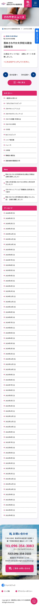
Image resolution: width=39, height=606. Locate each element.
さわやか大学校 (27, 29)
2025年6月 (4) (10, 265)
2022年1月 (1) (10, 474)
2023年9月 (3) (10, 374)
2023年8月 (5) (10, 380)
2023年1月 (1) (10, 411)
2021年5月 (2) (10, 510)
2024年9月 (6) (10, 312)
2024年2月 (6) (10, 348)
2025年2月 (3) (10, 286)
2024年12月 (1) (11, 296)
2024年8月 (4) (10, 317)
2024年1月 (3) (10, 354)
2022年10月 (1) (11, 427)
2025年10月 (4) (11, 244)
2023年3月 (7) (10, 401)
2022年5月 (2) (10, 453)
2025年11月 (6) (11, 239)
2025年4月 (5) (10, 276)
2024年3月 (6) (10, 343)
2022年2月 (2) (10, 468)
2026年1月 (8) (10, 229)
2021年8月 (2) (10, 500)
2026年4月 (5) (10, 213)
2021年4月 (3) (10, 515)
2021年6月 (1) (10, 505)
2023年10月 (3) (11, 369)
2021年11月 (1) (11, 484)
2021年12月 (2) (11, 479)
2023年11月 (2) (11, 364)
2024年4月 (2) (10, 338)
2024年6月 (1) (10, 328)
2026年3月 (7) (10, 218)
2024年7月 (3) (10, 322)
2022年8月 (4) (10, 437)
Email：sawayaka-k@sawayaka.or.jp (19, 560)
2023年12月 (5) (11, 359)
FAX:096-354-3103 (19, 553)
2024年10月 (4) (11, 307)
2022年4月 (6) (10, 458)
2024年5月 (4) (10, 333)
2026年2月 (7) (10, 223)
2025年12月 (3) (11, 234)
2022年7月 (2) (10, 442)
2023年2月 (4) (10, 406)
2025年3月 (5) (10, 281)
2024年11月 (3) (11, 302)
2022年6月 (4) (10, 447)
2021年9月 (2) (10, 494)
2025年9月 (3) (10, 249)
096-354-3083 (19, 546)
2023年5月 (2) (10, 395)
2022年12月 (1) (11, 416)
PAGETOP (34, 601)
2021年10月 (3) (11, 489)
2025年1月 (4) (10, 291)
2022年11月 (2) (11, 421)
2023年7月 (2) (10, 385)
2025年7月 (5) (10, 260)
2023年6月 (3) (10, 390)
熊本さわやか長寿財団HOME (11, 29)
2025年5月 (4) (10, 270)
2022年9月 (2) (10, 432)
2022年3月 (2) (10, 463)
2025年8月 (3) (10, 255)
